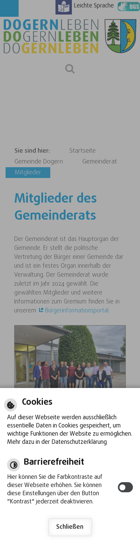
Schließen (69, 527)
